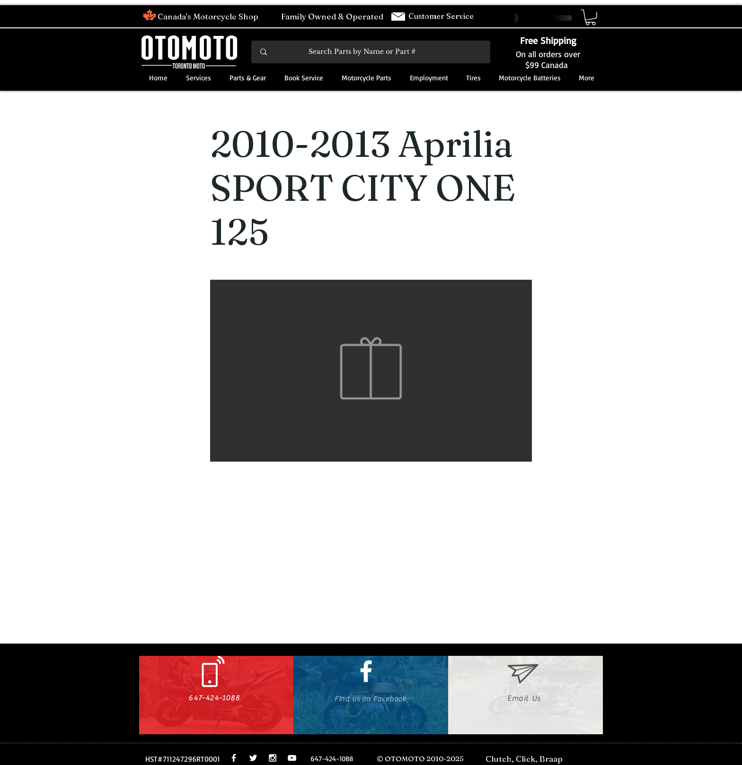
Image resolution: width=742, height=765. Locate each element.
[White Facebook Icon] (366, 671)
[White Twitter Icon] (253, 758)
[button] (590, 17)
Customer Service (442, 16)
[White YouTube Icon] (292, 758)
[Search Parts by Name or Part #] (371, 52)
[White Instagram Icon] (272, 758)
